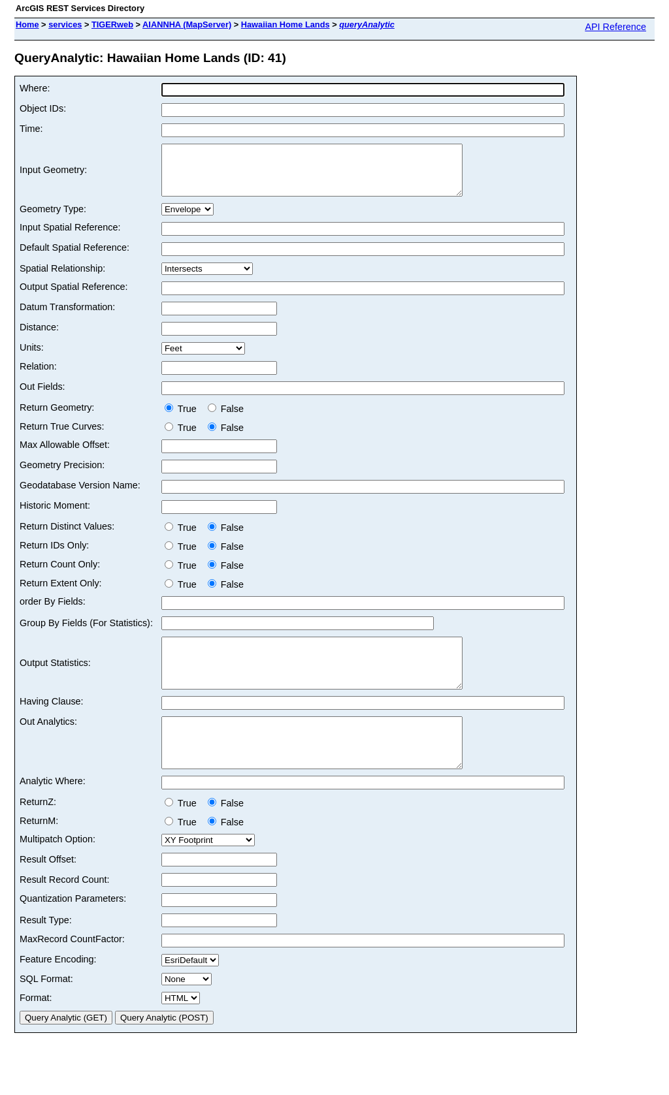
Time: (31, 128)
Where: (35, 88)
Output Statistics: (55, 678)
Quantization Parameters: (73, 928)
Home (27, 24)
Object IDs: (43, 108)
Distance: (39, 337)
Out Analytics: (48, 741)
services (65, 24)
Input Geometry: (53, 175)
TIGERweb (112, 24)
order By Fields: (53, 611)
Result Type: (46, 949)
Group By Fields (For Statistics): (86, 632)
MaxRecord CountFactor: (72, 968)
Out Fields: (42, 396)
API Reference (615, 27)
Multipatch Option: (57, 868)
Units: (32, 357)
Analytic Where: (53, 810)
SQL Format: (46, 1008)
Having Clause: (52, 721)
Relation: (38, 376)
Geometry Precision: (62, 474)
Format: (36, 1027)
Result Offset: (48, 888)
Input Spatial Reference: (70, 237)
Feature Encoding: (58, 988)
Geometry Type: (53, 219)
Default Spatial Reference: (74, 257)
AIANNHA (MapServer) (186, 24)
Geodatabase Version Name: (80, 495)
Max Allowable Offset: (65, 454)
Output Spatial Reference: (74, 296)
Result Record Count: (65, 909)
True (183, 418)
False (226, 418)
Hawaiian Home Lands (285, 24)
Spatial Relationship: (62, 278)
